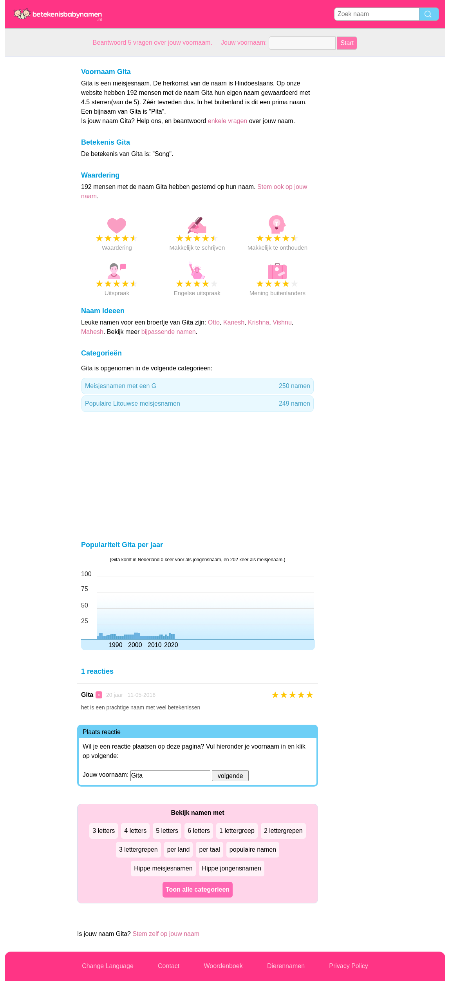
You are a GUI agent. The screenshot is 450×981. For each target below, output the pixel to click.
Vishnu (282, 322)
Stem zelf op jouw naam (165, 933)
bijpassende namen (168, 331)
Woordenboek (223, 966)
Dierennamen (286, 966)
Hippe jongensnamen (231, 868)
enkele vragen (228, 121)
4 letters (135, 830)
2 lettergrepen (283, 830)
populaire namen (253, 849)
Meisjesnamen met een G (197, 386)
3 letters (103, 830)
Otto (214, 322)
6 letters (199, 830)
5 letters (167, 830)
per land (178, 849)
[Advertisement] (36, 174)
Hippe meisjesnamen (163, 868)
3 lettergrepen (138, 849)
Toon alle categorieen (198, 889)
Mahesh (92, 331)
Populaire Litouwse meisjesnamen (197, 403)
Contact (168, 966)
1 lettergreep (237, 830)
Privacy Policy (348, 966)
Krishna (258, 322)
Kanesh (233, 322)
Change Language (108, 966)
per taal (209, 849)
